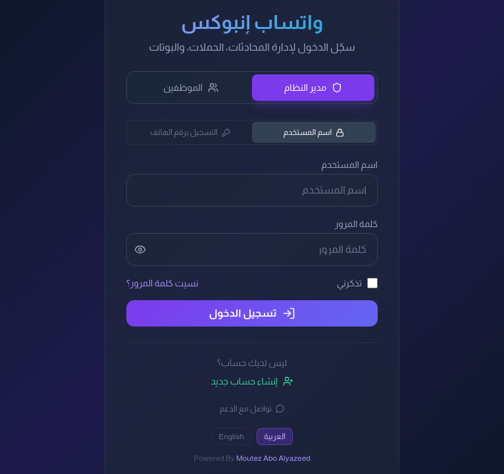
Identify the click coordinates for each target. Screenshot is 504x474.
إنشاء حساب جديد (252, 381)
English (231, 436)
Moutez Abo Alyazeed (273, 458)
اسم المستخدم (314, 132)
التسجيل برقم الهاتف (190, 132)
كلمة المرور (356, 224)
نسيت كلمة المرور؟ (162, 283)
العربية (275, 436)
